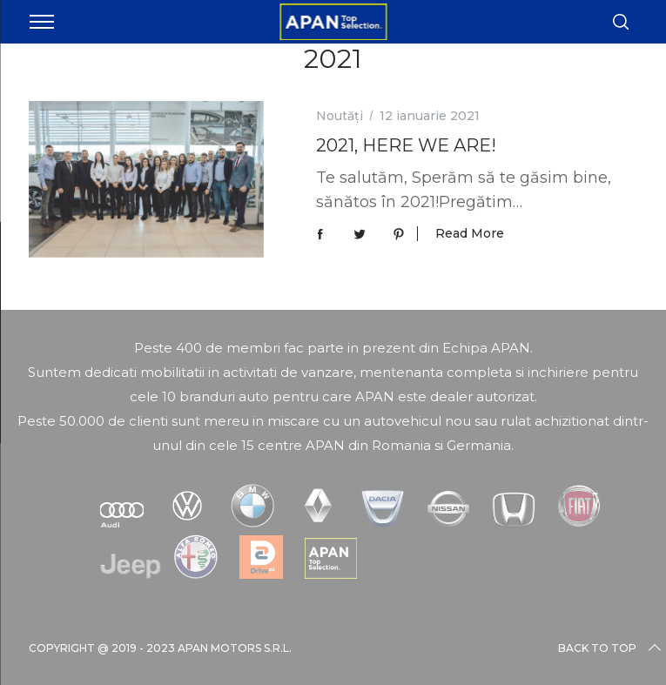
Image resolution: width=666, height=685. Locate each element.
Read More (469, 233)
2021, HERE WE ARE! (406, 145)
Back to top (611, 648)
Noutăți (339, 116)
